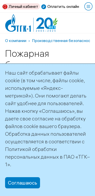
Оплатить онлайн (63, 6)
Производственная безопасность (63, 40)
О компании (15, 40)
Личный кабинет (23, 6)
